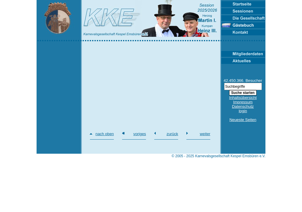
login (243, 111)
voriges (139, 134)
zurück (172, 134)
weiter (205, 134)
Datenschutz (243, 106)
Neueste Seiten (242, 119)
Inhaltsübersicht (243, 97)
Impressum (243, 102)
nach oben (105, 134)
